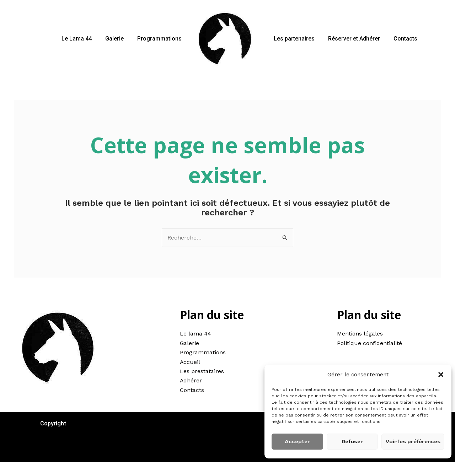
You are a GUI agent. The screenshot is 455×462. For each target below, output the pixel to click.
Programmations (160, 38)
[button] (440, 374)
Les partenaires (293, 38)
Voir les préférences (412, 441)
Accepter (297, 441)
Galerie (117, 38)
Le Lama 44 (82, 38)
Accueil (190, 362)
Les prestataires (202, 371)
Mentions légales (360, 334)
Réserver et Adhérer (351, 38)
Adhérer (191, 380)
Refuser (352, 441)
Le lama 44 (195, 334)
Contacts (400, 38)
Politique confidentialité (369, 343)
